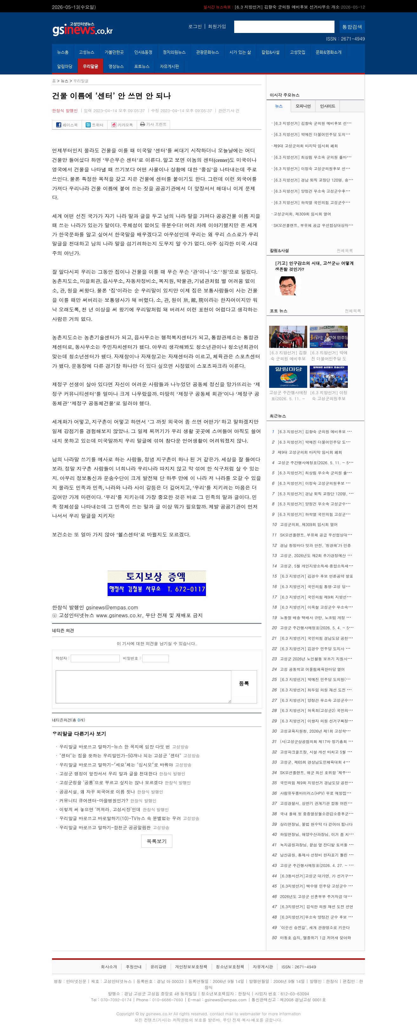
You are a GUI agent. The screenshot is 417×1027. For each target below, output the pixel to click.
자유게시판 (169, 66)
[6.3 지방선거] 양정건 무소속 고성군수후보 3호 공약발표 (323, 191)
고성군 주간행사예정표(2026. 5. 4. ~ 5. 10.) (319, 627)
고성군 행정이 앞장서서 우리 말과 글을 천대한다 (108, 773)
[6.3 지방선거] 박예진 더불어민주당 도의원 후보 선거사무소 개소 (330, 134)
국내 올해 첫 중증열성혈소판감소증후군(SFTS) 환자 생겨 (329, 813)
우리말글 (90, 66)
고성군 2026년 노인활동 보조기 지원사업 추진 (320, 658)
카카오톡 (122, 124)
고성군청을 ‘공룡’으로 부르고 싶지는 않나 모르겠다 (111, 782)
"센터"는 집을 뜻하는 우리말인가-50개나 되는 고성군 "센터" (120, 755)
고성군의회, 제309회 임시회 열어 (302, 213)
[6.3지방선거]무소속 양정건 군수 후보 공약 (318, 917)
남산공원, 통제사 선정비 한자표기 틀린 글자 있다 (323, 854)
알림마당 (64, 66)
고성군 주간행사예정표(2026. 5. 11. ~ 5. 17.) (288, 394)
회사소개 (109, 967)
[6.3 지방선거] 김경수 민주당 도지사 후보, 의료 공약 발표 (330, 648)
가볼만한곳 (114, 52)
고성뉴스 (86, 52)
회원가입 (217, 26)
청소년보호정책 (230, 967)
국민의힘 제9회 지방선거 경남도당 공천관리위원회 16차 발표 (333, 782)
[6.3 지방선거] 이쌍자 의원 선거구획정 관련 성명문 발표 (329, 720)
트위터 (94, 124)
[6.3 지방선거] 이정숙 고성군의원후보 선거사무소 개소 (322, 168)
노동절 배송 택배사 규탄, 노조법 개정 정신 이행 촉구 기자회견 (334, 617)
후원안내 (134, 967)
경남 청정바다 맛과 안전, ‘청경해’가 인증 (315, 545)
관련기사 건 (229, 110)
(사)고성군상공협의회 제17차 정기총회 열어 (318, 741)
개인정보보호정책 (191, 967)
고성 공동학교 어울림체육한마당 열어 (312, 669)
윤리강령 (158, 967)
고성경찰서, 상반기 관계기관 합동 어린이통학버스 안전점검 (331, 803)
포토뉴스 (141, 66)
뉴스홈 (63, 52)
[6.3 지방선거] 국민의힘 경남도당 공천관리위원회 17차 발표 (333, 638)
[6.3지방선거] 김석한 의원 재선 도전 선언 (317, 906)
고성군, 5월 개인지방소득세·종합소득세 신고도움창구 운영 (331, 565)
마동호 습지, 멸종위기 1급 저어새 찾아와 (315, 937)
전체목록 (345, 250)
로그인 (195, 26)
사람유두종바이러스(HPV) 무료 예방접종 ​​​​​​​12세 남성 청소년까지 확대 (339, 793)
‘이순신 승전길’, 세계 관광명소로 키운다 (315, 927)
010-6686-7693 (167, 1000)
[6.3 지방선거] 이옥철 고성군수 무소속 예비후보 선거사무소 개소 (337, 607)
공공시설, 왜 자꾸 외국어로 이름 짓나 (97, 791)
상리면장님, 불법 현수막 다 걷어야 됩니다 (316, 824)
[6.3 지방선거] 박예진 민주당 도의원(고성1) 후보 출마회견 (331, 679)
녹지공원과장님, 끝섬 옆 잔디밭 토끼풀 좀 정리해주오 (326, 844)
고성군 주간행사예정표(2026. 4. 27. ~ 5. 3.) (319, 865)
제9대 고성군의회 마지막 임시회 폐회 (306, 145)
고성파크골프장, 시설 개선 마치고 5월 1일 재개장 (323, 751)
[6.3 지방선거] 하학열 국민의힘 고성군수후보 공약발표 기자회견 (330, 202)
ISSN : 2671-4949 (345, 38)
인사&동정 (143, 52)
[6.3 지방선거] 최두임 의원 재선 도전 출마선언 (321, 689)
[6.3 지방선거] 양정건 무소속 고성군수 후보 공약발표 (327, 700)
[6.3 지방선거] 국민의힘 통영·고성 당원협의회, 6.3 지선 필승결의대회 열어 (346, 586)
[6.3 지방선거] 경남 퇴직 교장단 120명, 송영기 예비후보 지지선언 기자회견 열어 (344, 180)
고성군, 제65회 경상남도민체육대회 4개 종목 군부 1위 (327, 762)
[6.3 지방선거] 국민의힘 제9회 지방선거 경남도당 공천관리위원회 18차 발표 (347, 597)
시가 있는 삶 (240, 52)
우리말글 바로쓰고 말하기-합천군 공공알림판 (105, 827)
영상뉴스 (116, 66)
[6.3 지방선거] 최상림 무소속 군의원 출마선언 (314, 157)
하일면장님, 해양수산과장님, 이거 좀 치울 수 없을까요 (327, 834)
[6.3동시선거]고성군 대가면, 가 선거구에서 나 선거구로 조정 (333, 875)
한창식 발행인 (65, 110)
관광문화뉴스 (207, 52)
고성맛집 (297, 52)
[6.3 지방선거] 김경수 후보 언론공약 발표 (317, 576)
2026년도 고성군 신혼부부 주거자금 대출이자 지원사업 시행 (332, 896)
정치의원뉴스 (174, 52)
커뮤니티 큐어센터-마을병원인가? (93, 800)
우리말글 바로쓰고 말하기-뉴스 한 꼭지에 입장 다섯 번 (114, 746)
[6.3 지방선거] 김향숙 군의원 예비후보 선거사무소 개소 (284, 7)
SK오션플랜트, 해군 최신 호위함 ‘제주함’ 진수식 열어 (326, 772)
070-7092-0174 (117, 1000)
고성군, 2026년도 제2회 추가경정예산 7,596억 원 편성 (327, 555)
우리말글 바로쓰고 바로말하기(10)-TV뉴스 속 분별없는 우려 (120, 818)
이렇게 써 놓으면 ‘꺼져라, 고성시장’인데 (100, 809)
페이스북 (67, 124)
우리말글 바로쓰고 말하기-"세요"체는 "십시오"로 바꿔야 (116, 764)
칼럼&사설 (270, 52)
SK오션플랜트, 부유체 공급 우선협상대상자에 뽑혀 (317, 225)
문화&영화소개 (328, 52)
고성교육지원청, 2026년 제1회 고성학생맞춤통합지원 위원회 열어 (337, 731)
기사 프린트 (153, 124)
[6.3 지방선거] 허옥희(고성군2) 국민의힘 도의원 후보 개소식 (333, 710)
